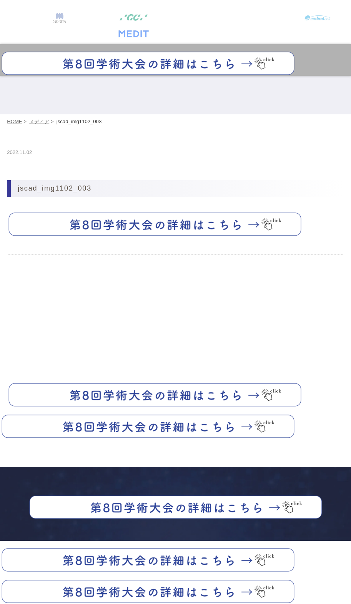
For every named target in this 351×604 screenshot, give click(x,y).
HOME (14, 121)
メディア (39, 121)
